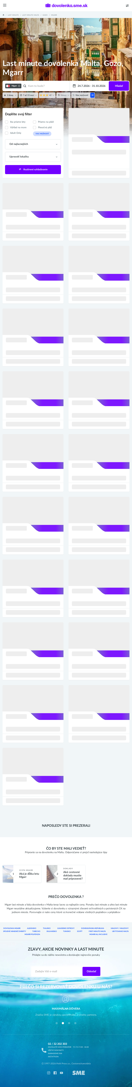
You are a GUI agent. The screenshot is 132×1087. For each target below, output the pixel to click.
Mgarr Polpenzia (32, 934)
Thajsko (47, 928)
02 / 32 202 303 (57, 1044)
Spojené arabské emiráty (14, 931)
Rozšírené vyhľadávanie (33, 169)
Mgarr (54, 15)
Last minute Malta (30, 15)
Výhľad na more (18, 127)
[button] (57, 1023)
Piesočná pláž (45, 127)
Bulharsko (52, 931)
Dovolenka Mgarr (11, 928)
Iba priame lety (17, 122)
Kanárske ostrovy (65, 928)
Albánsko (31, 928)
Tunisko (67, 931)
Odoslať (91, 971)
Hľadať (119, 86)
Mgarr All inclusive (98, 934)
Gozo (45, 15)
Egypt (79, 931)
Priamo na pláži (46, 122)
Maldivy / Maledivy (119, 928)
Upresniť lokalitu (19, 156)
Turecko (36, 931)
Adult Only (15, 133)
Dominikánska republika (92, 928)
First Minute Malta (97, 931)
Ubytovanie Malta (120, 931)
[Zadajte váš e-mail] (56, 971)
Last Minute (13, 15)
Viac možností (42, 134)
